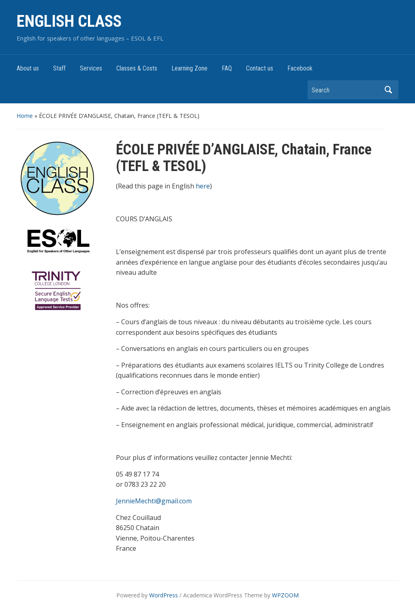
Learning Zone (189, 68)
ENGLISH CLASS (69, 21)
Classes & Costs (136, 68)
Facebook (299, 68)
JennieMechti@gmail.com (154, 500)
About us (28, 68)
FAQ (227, 68)
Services (91, 68)
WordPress (163, 595)
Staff (59, 68)
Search (388, 89)
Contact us (259, 68)
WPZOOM (285, 595)
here (203, 186)
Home (25, 116)
